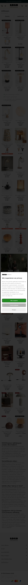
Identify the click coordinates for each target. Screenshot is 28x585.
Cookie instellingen (14, 305)
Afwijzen (14, 309)
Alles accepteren (14, 300)
